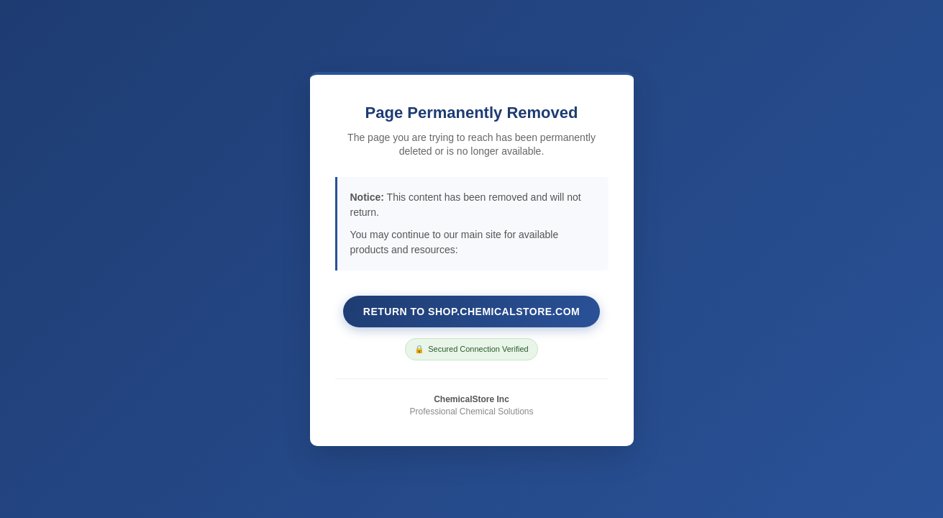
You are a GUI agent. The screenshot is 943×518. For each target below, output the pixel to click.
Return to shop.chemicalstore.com (471, 311)
